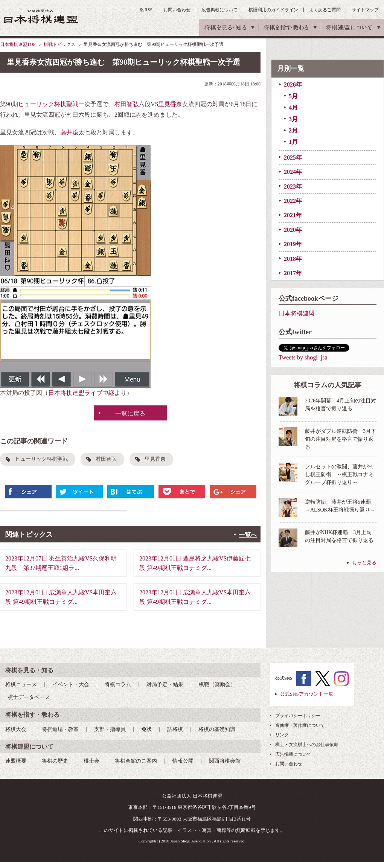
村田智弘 (126, 104)
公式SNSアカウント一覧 (306, 694)
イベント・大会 (70, 684)
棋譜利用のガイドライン (273, 9)
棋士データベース (29, 697)
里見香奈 (170, 104)
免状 (146, 729)
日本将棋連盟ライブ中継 (81, 393)
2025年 (293, 157)
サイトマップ (365, 9)
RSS (148, 9)
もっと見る (364, 562)
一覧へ (248, 535)
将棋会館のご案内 (136, 761)
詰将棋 (175, 729)
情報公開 (183, 761)
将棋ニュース (21, 684)
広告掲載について (219, 9)
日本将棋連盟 (297, 313)
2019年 (293, 244)
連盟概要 (15, 761)
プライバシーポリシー (297, 715)
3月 (293, 119)
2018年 (293, 259)
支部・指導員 (110, 729)
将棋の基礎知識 (216, 729)
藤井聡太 (72, 132)
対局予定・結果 (164, 684)
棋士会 (91, 761)
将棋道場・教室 (60, 729)
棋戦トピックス (59, 44)
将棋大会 (15, 729)
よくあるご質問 (325, 9)
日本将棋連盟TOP (17, 44)
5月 (293, 96)
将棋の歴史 (55, 761)
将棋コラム (118, 684)
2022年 (293, 201)
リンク (282, 734)
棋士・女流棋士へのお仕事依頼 (306, 744)
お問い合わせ (176, 9)
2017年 (293, 273)
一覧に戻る (130, 413)
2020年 (293, 230)
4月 (293, 107)
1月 (293, 142)
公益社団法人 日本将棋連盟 (41, 16)
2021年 (293, 215)
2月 (293, 130)
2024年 (293, 172)
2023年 (293, 186)
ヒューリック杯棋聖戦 (48, 104)
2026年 (293, 84)
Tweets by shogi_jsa (303, 357)
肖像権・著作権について (300, 725)
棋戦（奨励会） (217, 684)
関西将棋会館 (225, 761)
